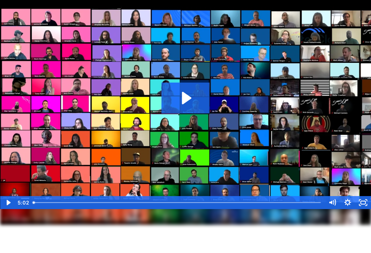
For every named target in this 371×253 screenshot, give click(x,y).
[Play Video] (7, 202)
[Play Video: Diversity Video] (185, 98)
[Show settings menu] (348, 202)
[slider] (177, 202)
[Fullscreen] (363, 202)
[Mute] (332, 202)
